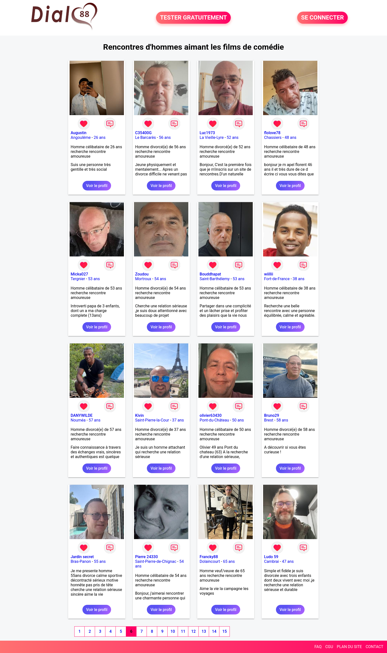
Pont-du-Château (214, 420)
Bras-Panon (81, 561)
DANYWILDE (82, 415)
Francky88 (209, 556)
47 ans (288, 561)
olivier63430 (211, 415)
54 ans (160, 278)
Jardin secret (82, 556)
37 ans (178, 420)
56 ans (165, 137)
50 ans (238, 420)
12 (193, 631)
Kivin (139, 415)
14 (214, 631)
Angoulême (81, 137)
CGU (329, 646)
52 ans (233, 137)
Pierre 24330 (146, 556)
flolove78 (272, 132)
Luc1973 (207, 132)
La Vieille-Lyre (212, 137)
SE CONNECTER (322, 17)
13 (204, 631)
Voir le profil (96, 185)
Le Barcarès (145, 137)
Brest (268, 420)
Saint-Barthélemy (215, 278)
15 (224, 631)
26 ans (100, 137)
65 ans (229, 561)
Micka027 (79, 274)
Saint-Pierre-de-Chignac (155, 561)
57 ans (94, 420)
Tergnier (78, 278)
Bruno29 (271, 415)
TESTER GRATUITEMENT (193, 17)
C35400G (143, 132)
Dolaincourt (210, 561)
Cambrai (271, 561)
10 (173, 631)
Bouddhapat (210, 274)
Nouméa (78, 420)
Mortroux (143, 278)
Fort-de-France (277, 278)
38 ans (299, 278)
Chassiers (273, 137)
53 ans (94, 278)
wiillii (268, 274)
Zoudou (142, 274)
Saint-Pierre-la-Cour (152, 420)
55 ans (100, 561)
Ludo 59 (271, 556)
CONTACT (374, 646)
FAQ (318, 646)
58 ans (282, 420)
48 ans (290, 137)
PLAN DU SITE (349, 646)
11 (183, 631)
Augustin (78, 132)
